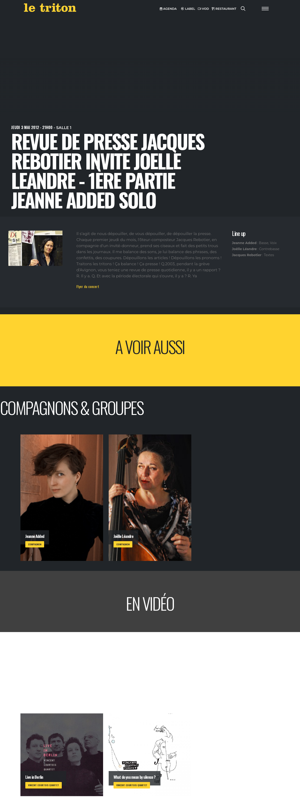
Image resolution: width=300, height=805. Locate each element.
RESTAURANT (224, 9)
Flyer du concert (87, 286)
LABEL (188, 9)
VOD (203, 9)
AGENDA (168, 9)
